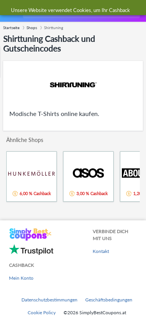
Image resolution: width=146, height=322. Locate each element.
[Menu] (10, 11)
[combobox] (80, 11)
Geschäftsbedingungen (108, 300)
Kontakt (101, 251)
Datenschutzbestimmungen (49, 300)
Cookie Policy (42, 312)
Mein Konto (21, 278)
